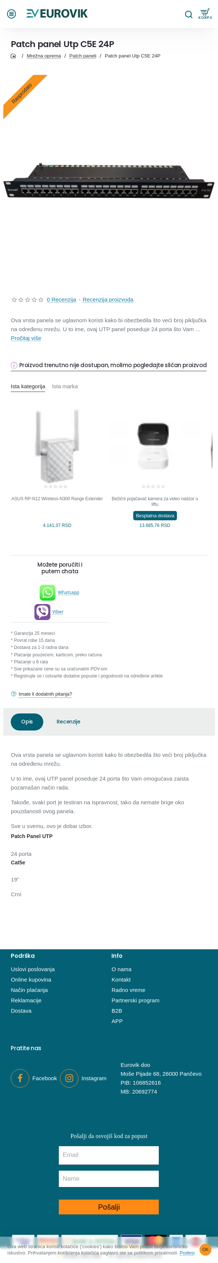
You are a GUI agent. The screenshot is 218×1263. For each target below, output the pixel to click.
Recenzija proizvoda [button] (108, 299)
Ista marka (65, 386)
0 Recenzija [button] (61, 299)
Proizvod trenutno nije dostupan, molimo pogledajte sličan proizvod (113, 365)
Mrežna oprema (44, 56)
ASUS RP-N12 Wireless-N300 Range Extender (57, 498)
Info (116, 956)
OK (205, 1249)
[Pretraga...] (188, 14)
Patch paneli (83, 56)
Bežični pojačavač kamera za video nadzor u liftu (155, 501)
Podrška (23, 956)
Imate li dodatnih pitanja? (45, 694)
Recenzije (68, 721)
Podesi (187, 1253)
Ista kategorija (28, 386)
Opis (27, 721)
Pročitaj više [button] (26, 338)
